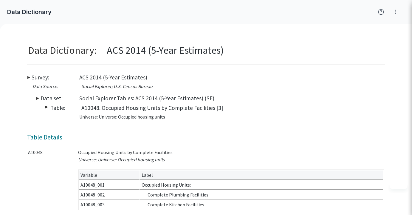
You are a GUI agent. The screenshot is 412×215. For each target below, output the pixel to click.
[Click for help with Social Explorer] (381, 12)
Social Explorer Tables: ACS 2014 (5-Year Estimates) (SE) (146, 98)
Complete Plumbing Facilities (178, 195)
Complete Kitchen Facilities (176, 205)
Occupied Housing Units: (166, 185)
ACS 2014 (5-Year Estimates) (113, 77)
